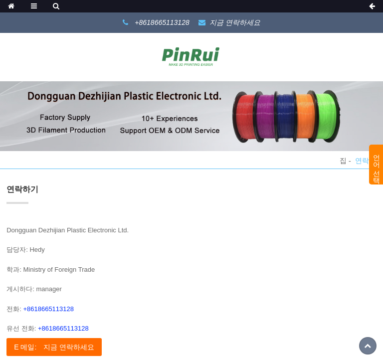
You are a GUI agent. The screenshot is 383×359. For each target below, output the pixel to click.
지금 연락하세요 (234, 22)
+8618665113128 (48, 309)
